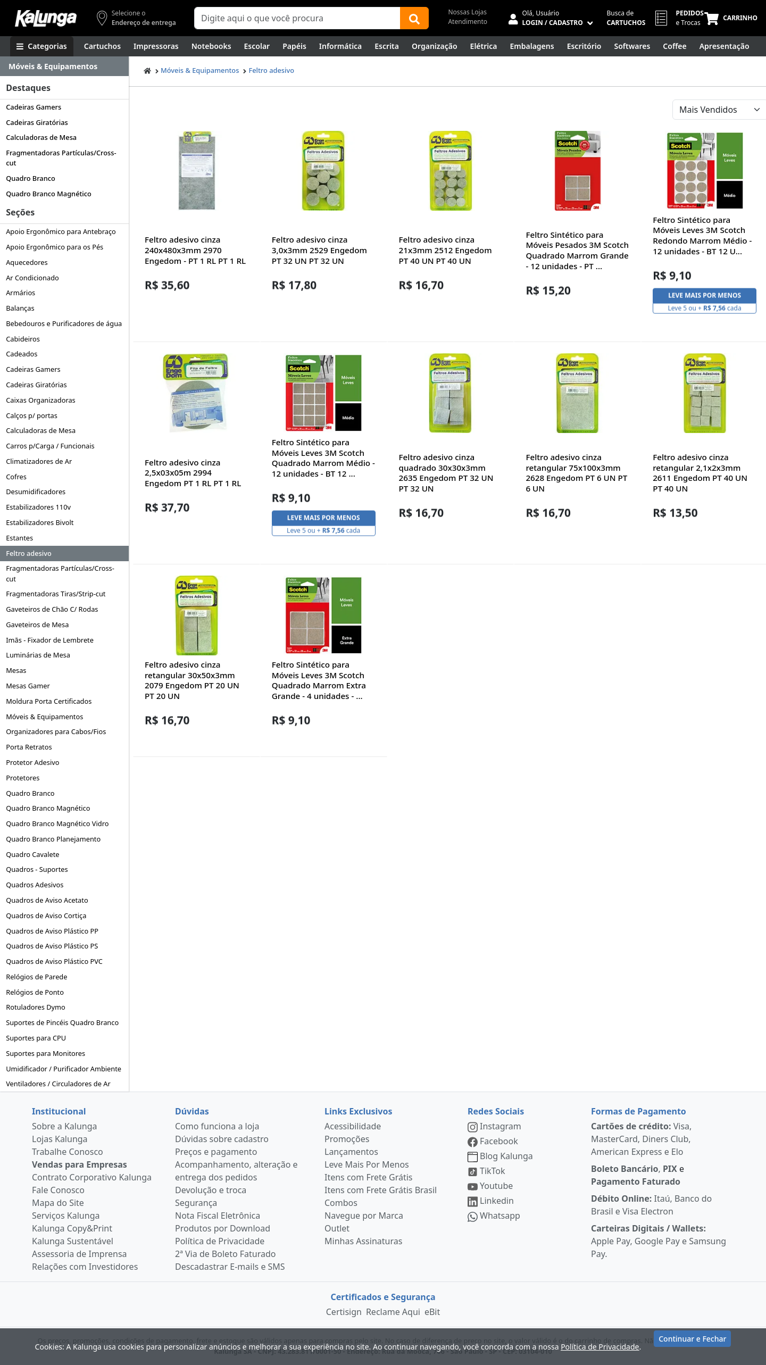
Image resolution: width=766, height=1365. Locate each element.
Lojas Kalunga (60, 1139)
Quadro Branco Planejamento (53, 839)
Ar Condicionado (32, 277)
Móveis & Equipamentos (44, 716)
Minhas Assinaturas (363, 1241)
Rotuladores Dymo (35, 1007)
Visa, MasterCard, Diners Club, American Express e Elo (641, 1139)
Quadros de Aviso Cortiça (46, 915)
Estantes (19, 538)
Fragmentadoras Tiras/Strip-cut (55, 593)
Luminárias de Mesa (38, 655)
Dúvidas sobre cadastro (222, 1139)
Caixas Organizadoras (41, 400)
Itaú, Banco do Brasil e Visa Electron (651, 1205)
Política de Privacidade (219, 1241)
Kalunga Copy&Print (72, 1228)
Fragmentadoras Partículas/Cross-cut (61, 158)
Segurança (196, 1203)
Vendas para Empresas (79, 1164)
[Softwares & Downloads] (631, 46)
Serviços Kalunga (65, 1215)
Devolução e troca (210, 1190)
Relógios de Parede (36, 976)
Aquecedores (27, 262)
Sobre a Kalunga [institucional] (64, 1126)
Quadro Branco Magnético (48, 193)
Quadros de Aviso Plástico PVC (54, 961)
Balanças (20, 308)
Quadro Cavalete (32, 854)
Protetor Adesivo (32, 762)
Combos (340, 1203)
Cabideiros (23, 339)
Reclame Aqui (393, 1312)
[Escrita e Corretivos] (386, 46)
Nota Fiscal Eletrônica (217, 1215)
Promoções (346, 1139)
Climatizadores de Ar (39, 461)
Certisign (344, 1312)
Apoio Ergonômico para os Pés (54, 247)
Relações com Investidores (85, 1266)
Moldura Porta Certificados (48, 701)
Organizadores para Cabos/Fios (56, 731)
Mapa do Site (58, 1203)
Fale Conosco (58, 1190)
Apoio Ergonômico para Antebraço (61, 231)
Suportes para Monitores (45, 1053)
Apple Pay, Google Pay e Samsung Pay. (658, 1241)
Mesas (16, 670)
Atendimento (467, 21)
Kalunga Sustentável (72, 1241)
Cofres (16, 476)
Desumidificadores (35, 491)
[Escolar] (257, 46)
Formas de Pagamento (638, 1111)
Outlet (336, 1228)
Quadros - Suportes (37, 869)
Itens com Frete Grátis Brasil (380, 1190)
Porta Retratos (29, 747)
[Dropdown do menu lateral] (64, 66)
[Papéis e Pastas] (294, 46)
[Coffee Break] (674, 46)
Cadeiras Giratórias (37, 122)
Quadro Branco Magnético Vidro (57, 823)
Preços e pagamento (216, 1152)
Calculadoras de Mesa (41, 137)
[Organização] (434, 46)
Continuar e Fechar (692, 1345)
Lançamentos (351, 1152)
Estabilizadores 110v (38, 507)
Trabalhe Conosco (67, 1152)
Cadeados (21, 354)
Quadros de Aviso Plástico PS (52, 946)
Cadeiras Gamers (33, 107)
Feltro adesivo (29, 553)
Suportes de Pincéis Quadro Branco (62, 1022)
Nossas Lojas (467, 11)
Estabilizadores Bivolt (39, 522)
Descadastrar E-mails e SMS (230, 1266)
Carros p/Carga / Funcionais (50, 446)
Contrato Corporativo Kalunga (92, 1177)
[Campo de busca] (297, 18)
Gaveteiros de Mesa (37, 624)
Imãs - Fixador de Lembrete (50, 640)
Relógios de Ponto (35, 992)
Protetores (22, 778)
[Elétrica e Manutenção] (484, 46)
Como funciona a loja (217, 1126)
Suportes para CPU (36, 1038)
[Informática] (341, 46)
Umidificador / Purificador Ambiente (63, 1068)
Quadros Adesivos (34, 884)
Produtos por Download (222, 1228)
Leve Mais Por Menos (366, 1164)
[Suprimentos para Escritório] (584, 46)
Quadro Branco (30, 178)
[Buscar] (414, 18)
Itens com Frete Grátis (368, 1177)
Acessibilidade (352, 1126)
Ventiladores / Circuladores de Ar (58, 1083)
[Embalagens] (532, 46)
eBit (432, 1312)
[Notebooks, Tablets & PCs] (211, 46)
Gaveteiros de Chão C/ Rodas (52, 609)
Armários (20, 292)
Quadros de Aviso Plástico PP (52, 931)
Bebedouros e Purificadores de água (64, 323)
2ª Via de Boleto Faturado (225, 1254)
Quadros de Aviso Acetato (47, 900)
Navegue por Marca (363, 1215)
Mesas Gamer (28, 685)
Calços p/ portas (31, 415)
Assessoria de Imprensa (79, 1254)
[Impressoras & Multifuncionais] (156, 46)
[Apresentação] (724, 46)
